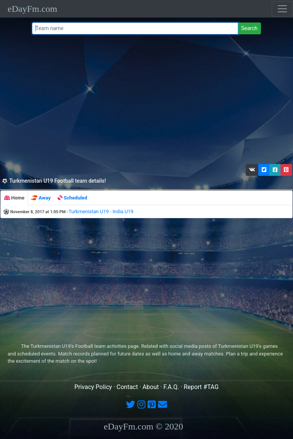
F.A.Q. (171, 387)
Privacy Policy (93, 387)
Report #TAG (201, 387)
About (151, 387)
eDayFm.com (32, 9)
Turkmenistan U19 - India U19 (101, 211)
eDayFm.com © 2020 (143, 426)
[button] (252, 170)
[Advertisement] (145, 101)
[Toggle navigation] (282, 8)
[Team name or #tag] (135, 28)
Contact (127, 387)
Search (249, 28)
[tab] (14, 198)
